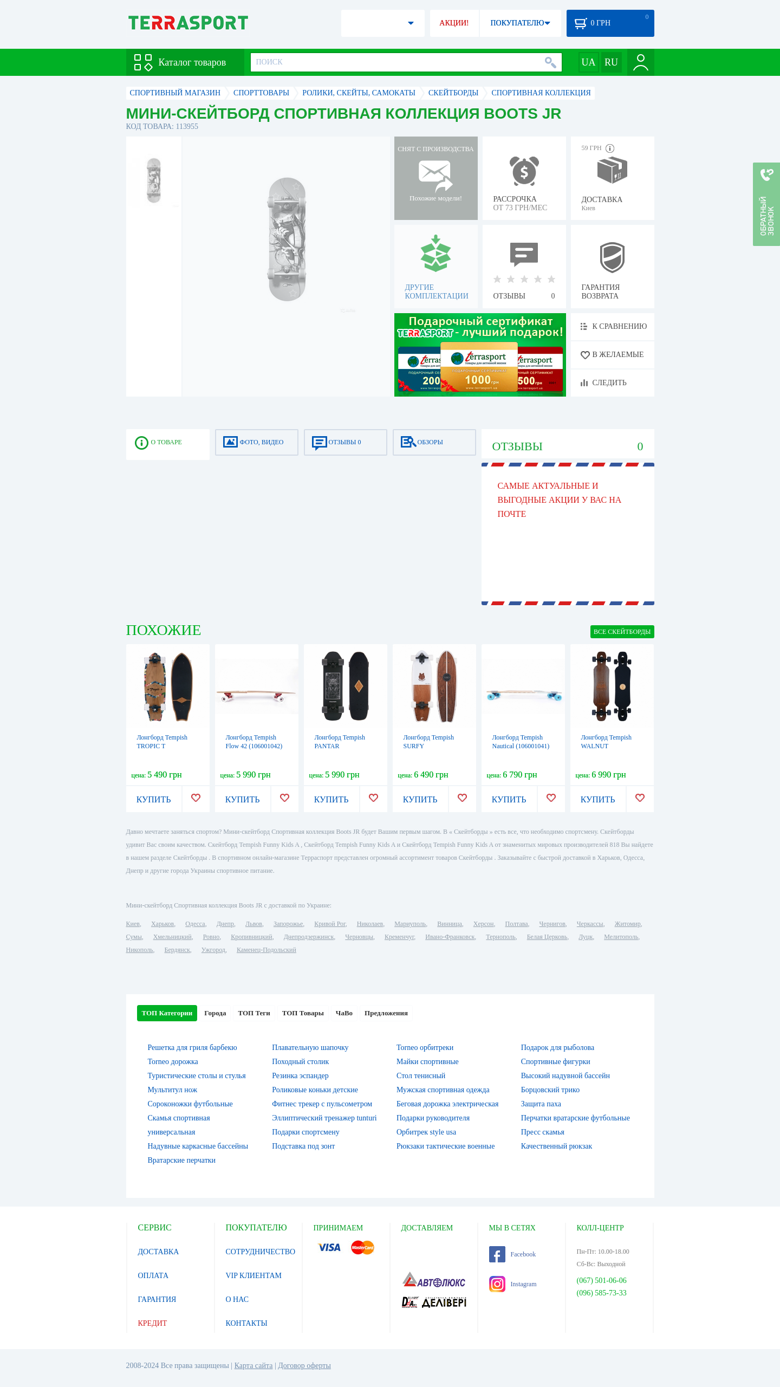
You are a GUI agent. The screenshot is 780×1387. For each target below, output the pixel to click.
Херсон (483, 924)
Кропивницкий (251, 937)
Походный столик (300, 1062)
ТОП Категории (167, 1013)
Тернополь (500, 937)
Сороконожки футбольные (190, 1104)
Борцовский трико (550, 1090)
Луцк (585, 937)
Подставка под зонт (303, 1146)
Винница (449, 924)
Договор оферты (304, 1366)
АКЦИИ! (454, 23)
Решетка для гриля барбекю (192, 1048)
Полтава (516, 924)
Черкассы (590, 924)
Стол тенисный (420, 1076)
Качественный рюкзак (557, 1146)
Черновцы (359, 937)
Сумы (134, 937)
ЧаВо (344, 1013)
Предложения (386, 1013)
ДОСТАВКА (158, 1252)
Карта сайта (254, 1366)
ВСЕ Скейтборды (622, 632)
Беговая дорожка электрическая (447, 1104)
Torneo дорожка (173, 1062)
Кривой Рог (329, 924)
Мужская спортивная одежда (443, 1090)
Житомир (628, 924)
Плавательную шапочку (310, 1048)
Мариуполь (410, 924)
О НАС (237, 1299)
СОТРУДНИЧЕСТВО (261, 1252)
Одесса (195, 924)
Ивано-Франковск (449, 937)
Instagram (513, 1284)
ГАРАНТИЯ (157, 1299)
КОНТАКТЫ (247, 1323)
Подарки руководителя (433, 1118)
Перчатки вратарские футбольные (575, 1118)
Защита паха (541, 1104)
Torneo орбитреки (424, 1048)
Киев (133, 924)
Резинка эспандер (300, 1076)
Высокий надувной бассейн (565, 1076)
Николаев (370, 924)
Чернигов (553, 924)
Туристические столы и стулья (197, 1076)
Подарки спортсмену (305, 1132)
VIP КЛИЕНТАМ (254, 1276)
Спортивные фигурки (555, 1062)
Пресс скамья (542, 1132)
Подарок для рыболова (557, 1048)
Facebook (512, 1254)
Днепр (225, 924)
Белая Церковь (547, 937)
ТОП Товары (303, 1013)
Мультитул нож (173, 1090)
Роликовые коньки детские (315, 1090)
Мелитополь (621, 937)
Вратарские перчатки (182, 1160)
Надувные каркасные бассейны (198, 1146)
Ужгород (213, 950)
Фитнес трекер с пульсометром (322, 1104)
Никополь (139, 950)
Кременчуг (399, 937)
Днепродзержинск (309, 937)
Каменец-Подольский (266, 950)
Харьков (162, 924)
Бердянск (177, 950)
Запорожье (288, 924)
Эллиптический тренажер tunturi (324, 1118)
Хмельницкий (172, 937)
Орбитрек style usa (426, 1132)
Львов (253, 924)
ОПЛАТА (153, 1276)
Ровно (211, 937)
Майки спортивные (427, 1062)
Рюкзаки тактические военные (445, 1146)
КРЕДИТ (152, 1323)
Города (215, 1013)
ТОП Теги (254, 1013)
